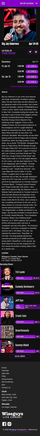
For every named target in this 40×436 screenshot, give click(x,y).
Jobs (3, 385)
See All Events (20, 356)
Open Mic (5, 373)
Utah (4, 391)
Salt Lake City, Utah (9, 397)
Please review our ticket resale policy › (24, 86)
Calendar (5, 370)
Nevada (5, 404)
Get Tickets (32, 66)
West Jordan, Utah (9, 394)
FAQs (4, 376)
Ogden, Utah (7, 400)
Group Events (7, 379)
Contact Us (6, 388)
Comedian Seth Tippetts (20, 431)
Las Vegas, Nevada (9, 407)
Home (4, 368)
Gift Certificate (7, 382)
